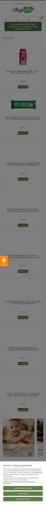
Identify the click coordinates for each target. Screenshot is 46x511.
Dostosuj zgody (23, 493)
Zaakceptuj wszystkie (23, 499)
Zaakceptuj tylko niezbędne (23, 488)
